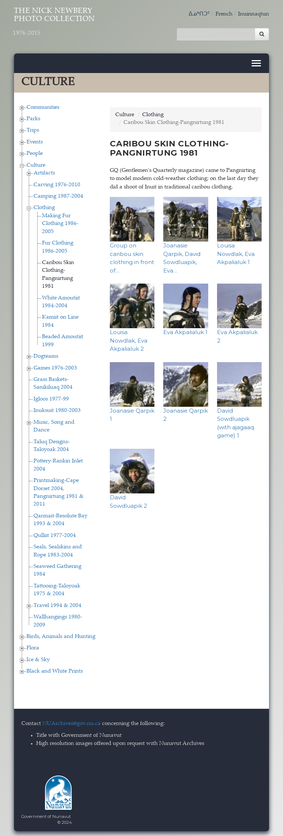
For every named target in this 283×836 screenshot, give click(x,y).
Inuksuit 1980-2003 (57, 408)
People (35, 151)
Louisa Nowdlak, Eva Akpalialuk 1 (236, 251)
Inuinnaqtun (253, 14)
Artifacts (44, 170)
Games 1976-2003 (55, 365)
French (224, 14)
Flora (33, 646)
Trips (33, 128)
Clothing (44, 205)
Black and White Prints (55, 669)
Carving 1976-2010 (57, 182)
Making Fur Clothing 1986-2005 (60, 221)
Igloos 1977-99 (51, 396)
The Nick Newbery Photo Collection (66, 25)
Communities (43, 105)
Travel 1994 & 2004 (57, 603)
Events (35, 139)
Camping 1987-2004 (58, 194)
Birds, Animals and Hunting (61, 634)
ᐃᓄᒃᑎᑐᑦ (199, 14)
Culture (36, 163)
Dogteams (46, 354)
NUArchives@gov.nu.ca (71, 721)
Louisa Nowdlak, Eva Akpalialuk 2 (128, 338)
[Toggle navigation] (256, 61)
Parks (33, 116)
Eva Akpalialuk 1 (185, 329)
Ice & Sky (38, 657)
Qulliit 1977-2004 (55, 533)
